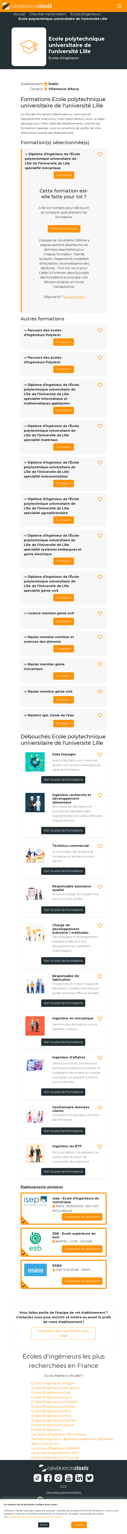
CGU (63, 1486)
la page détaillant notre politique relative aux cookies (35, 1517)
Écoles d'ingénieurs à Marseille (54, 1402)
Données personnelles (63, 1493)
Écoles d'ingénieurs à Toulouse (55, 1457)
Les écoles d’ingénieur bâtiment (55, 1448)
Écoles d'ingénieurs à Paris (51, 1416)
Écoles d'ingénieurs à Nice (51, 1411)
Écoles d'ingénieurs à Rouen (53, 1425)
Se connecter (74, 297)
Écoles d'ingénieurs (85, 14)
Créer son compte (64, 229)
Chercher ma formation (48, 14)
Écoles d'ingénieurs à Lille (50, 1392)
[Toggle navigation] (119, 6)
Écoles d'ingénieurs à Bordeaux (55, 1388)
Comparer (64, 175)
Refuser (44, 1525)
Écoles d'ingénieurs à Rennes (53, 1420)
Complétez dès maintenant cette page (63, 1333)
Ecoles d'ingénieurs (46, 1430)
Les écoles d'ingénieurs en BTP (55, 1453)
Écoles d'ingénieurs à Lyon (51, 1397)
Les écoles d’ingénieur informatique (58, 1434)
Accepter (79, 1525)
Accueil (19, 14)
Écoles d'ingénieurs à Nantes (53, 1406)
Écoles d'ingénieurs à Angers (53, 1383)
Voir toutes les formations (63, 779)
